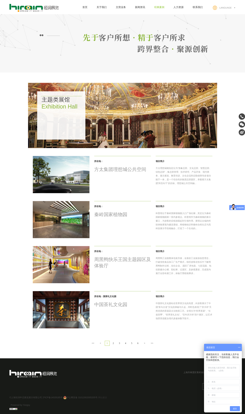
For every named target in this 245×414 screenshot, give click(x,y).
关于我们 (102, 7)
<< (93, 343)
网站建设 (102, 397)
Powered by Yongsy (20, 405)
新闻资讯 (140, 7)
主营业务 (121, 7)
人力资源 (178, 7)
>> (152, 343)
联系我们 (198, 7)
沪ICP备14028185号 (53, 397)
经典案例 (159, 7)
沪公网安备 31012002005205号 (80, 397)
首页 (84, 7)
